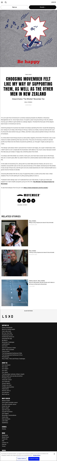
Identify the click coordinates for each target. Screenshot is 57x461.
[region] (28, 456)
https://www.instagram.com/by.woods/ (36, 187)
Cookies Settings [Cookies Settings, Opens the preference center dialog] (22, 458)
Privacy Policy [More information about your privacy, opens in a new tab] (36, 455)
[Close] (54, 454)
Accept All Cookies (33, 458)
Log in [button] (53, 2)
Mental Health (33, 280)
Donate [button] (44, 8)
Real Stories (28, 102)
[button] (2, 2)
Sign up (14, 7)
